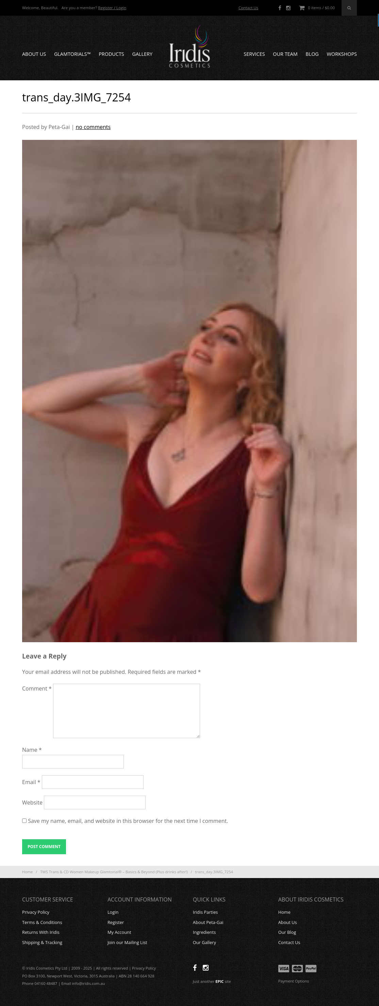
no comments (93, 127)
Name (32, 749)
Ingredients (204, 932)
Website (32, 802)
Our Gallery (204, 942)
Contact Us (248, 7)
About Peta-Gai (208, 922)
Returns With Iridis (41, 932)
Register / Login (112, 7)
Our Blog (287, 932)
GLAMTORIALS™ (72, 54)
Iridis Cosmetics (189, 46)
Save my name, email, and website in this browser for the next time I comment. (128, 821)
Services (254, 54)
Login (113, 912)
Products (111, 54)
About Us (34, 54)
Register (116, 922)
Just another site (212, 981)
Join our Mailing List (127, 942)
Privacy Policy (35, 912)
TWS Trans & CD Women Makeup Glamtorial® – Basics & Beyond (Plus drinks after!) (114, 871)
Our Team (285, 54)
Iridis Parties (205, 912)
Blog (312, 54)
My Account (119, 932)
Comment (37, 688)
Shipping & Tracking (42, 942)
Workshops (342, 54)
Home (27, 871)
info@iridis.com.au (88, 983)
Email (31, 782)
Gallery (142, 54)
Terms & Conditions (42, 922)
